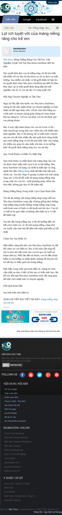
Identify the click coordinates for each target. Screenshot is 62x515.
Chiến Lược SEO (11, 397)
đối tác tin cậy (10, 417)
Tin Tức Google (10, 389)
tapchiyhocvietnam (12, 467)
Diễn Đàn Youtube (12, 446)
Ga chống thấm (10, 421)
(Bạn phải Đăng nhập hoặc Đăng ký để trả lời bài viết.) (38, 331)
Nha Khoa (8, 59)
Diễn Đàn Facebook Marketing (17, 442)
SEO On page (10, 409)
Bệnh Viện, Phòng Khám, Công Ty (19, 496)
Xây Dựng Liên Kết (12, 405)
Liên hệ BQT (10, 458)
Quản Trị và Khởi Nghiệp (15, 454)
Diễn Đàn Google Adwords (16, 437)
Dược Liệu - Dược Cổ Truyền (17, 483)
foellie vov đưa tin (12, 471)
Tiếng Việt (37, 512)
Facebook (41, 19)
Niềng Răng (23, 171)
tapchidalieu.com (11, 462)
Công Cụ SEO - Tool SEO (14, 401)
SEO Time (13, 509)
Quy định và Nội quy (53, 512)
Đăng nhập (52, 2)
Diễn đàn (11, 19)
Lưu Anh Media (10, 413)
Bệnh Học (8, 488)
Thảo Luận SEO (11, 393)
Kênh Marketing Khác (13, 450)
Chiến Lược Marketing (14, 433)
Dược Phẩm (9, 492)
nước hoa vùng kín (12, 500)
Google (27, 19)
